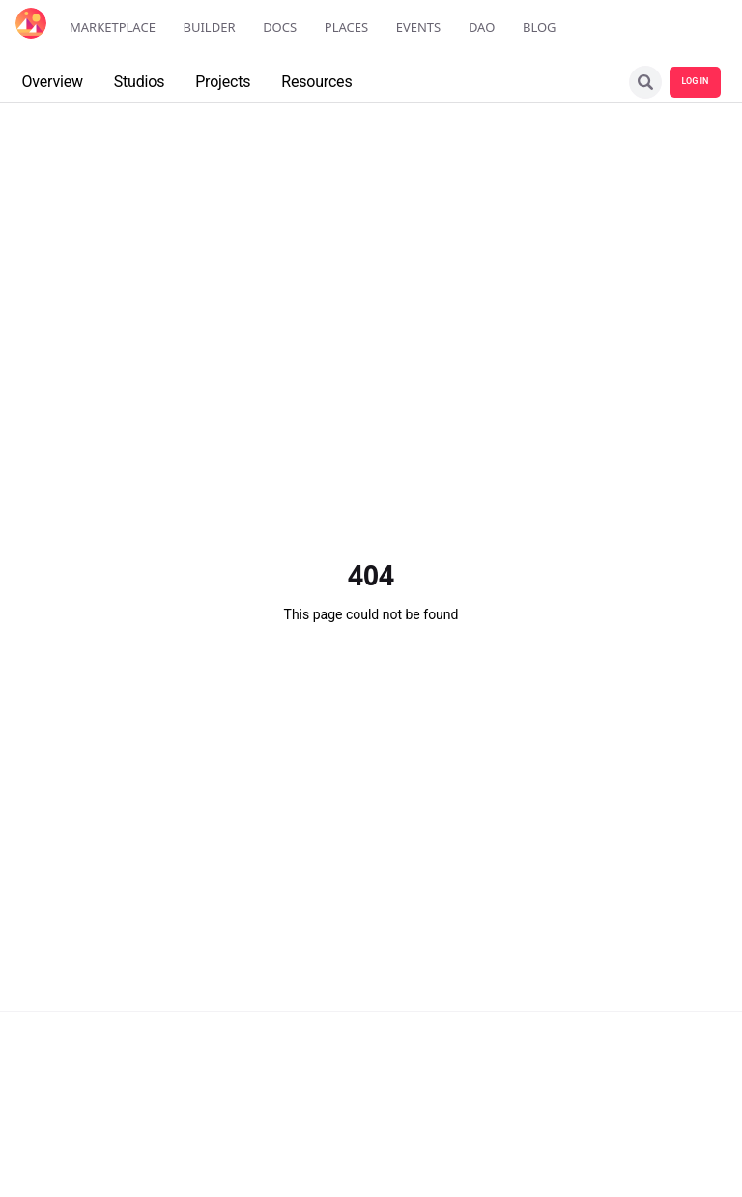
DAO (482, 27)
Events (419, 27)
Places (346, 27)
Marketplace (113, 27)
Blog (539, 27)
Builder (210, 27)
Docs (280, 27)
